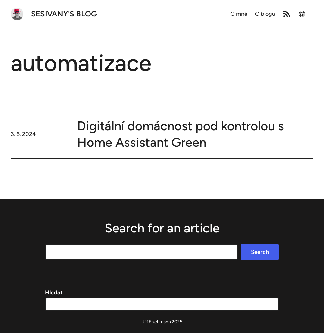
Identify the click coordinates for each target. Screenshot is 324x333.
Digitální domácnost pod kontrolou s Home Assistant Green (180, 134)
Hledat (54, 292)
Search (260, 252)
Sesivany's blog (64, 13)
